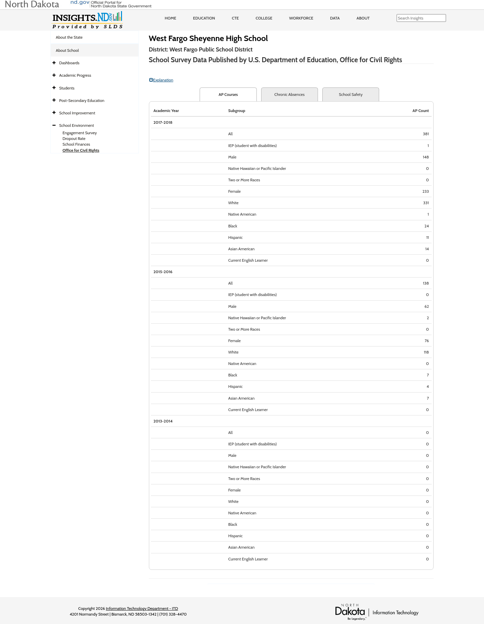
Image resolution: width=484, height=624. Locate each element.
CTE (235, 18)
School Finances (76, 144)
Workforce (301, 18)
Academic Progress (75, 75)
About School (67, 50)
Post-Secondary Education (81, 100)
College (263, 18)
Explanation (161, 79)
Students (67, 87)
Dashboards (69, 62)
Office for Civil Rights (81, 150)
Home (170, 18)
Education (204, 18)
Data (335, 18)
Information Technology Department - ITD (142, 608)
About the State (69, 37)
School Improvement (77, 112)
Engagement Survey (80, 132)
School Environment (76, 125)
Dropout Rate (74, 138)
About (363, 18)
